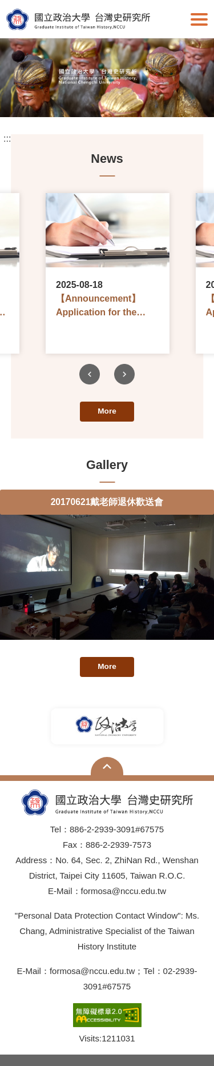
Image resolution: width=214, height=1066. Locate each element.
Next (124, 374)
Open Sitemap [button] (107, 766)
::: (7, 138)
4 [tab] (124, 97)
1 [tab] (73, 97)
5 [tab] (141, 97)
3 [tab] (107, 97)
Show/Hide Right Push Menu (199, 19)
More (107, 411)
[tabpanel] (107, 77)
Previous (89, 374)
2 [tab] (90, 97)
